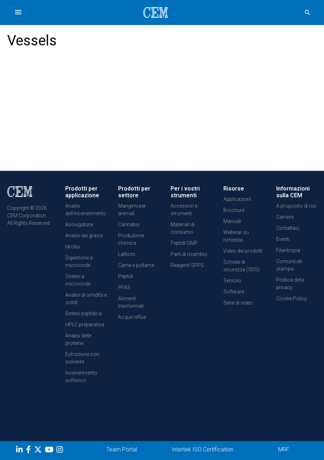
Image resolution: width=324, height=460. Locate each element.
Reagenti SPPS (187, 265)
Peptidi (125, 276)
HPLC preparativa (84, 324)
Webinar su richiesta (236, 236)
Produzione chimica (131, 239)
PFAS (124, 287)
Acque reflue (132, 317)
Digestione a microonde (79, 261)
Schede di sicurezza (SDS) (241, 265)
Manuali (232, 221)
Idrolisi (72, 246)
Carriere (285, 217)
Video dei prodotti (243, 251)
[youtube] (50, 450)
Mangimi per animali (132, 209)
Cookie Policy (291, 298)
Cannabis (129, 224)
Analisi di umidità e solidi (86, 298)
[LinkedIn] (20, 450)
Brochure (233, 210)
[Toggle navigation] (18, 12)
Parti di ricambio (189, 254)
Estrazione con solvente (82, 358)
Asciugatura (79, 224)
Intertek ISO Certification (202, 449)
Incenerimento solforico (81, 376)
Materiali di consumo (182, 228)
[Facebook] (30, 450)
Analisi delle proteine (78, 339)
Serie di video (238, 303)
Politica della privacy (290, 283)
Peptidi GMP (184, 243)
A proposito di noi (296, 206)
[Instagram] (60, 450)
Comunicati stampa (289, 265)
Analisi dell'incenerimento (85, 209)
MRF (283, 449)
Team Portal (121, 449)
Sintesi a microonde (77, 280)
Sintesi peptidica (83, 313)
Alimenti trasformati (131, 302)
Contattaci (287, 228)
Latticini (126, 254)
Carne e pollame (136, 265)
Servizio (232, 280)
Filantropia (288, 250)
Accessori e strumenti (184, 209)
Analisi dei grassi (84, 235)
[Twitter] (39, 450)
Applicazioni (237, 199)
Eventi (282, 239)
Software (233, 292)
